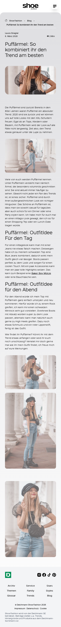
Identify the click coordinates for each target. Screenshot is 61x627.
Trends (30, 595)
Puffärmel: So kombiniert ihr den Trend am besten (30, 24)
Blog (29, 20)
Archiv (11, 585)
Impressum (20, 608)
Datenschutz (33, 608)
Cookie (43, 608)
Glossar (11, 595)
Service (30, 585)
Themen (11, 590)
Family (30, 590)
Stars (50, 585)
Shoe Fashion (15, 20)
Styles (49, 590)
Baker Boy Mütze (41, 273)
